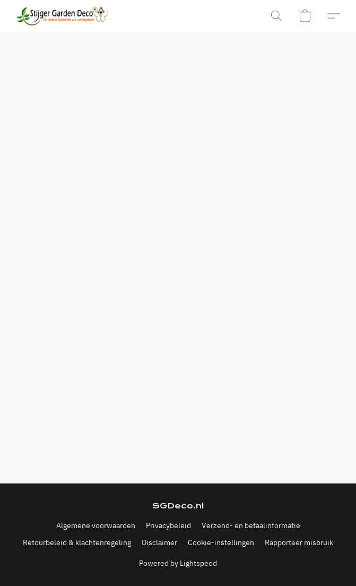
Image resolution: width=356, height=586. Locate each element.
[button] (64, 16)
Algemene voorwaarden (95, 525)
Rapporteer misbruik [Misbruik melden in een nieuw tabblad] (299, 542)
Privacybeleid (168, 525)
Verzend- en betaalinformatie (251, 525)
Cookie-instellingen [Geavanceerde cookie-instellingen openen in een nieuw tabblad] (221, 542)
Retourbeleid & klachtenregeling (77, 542)
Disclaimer (159, 542)
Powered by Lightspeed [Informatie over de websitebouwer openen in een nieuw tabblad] (178, 563)
